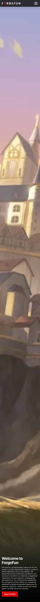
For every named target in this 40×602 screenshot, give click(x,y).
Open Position (10, 594)
